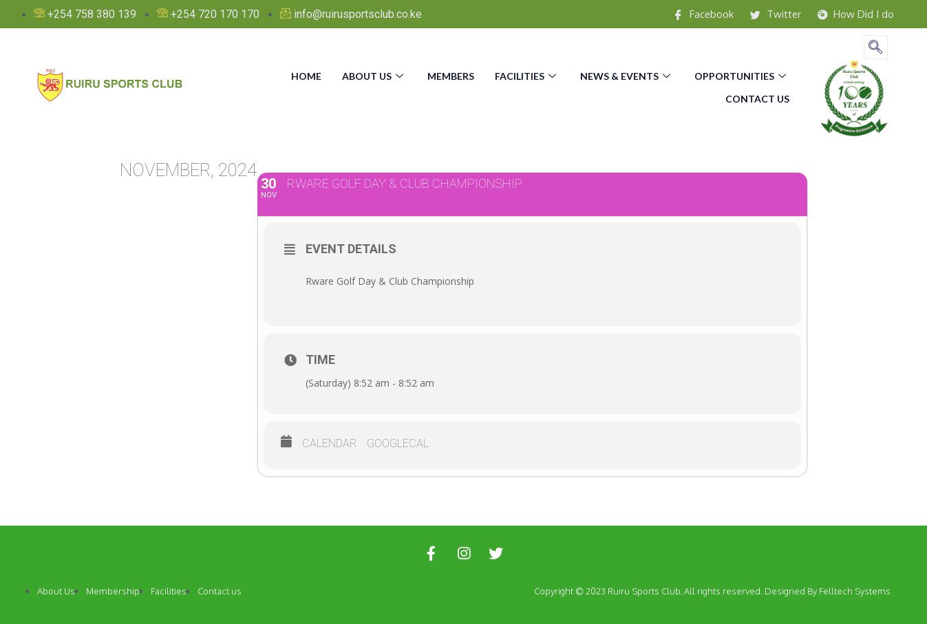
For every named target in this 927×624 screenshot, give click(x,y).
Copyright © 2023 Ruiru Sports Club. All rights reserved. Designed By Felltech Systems (712, 590)
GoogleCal (398, 443)
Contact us (757, 95)
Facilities (527, 74)
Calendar (329, 443)
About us (374, 74)
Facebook (691, 14)
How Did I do (852, 14)
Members (450, 74)
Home (306, 74)
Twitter (767, 14)
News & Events (627, 74)
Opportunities (741, 74)
